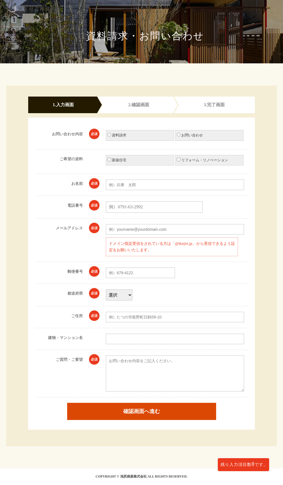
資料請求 (117, 135)
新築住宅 (117, 160)
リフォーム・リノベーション (202, 160)
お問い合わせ (190, 135)
